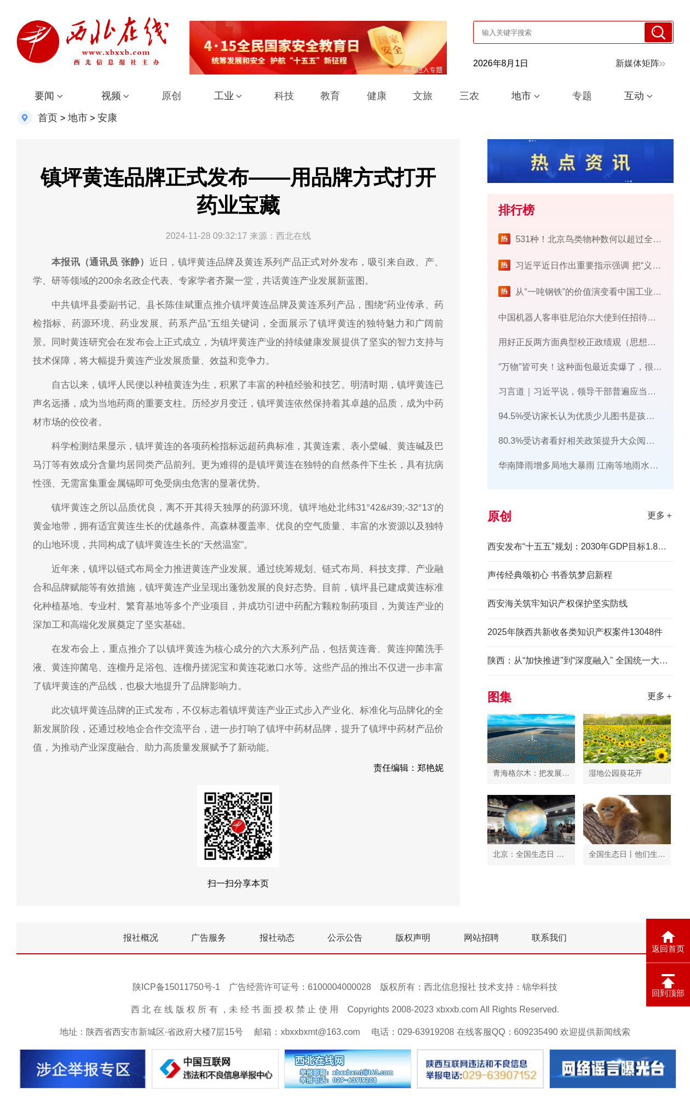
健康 (377, 95)
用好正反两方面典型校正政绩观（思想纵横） (586, 342)
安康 (107, 117)
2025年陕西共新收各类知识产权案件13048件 (575, 632)
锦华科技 (539, 987)
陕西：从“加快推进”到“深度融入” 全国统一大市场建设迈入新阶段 (580, 660)
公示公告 (345, 937)
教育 (330, 95)
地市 (521, 95)
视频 (111, 95)
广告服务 (208, 937)
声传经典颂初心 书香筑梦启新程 (549, 575)
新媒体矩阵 (640, 63)
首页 (48, 117)
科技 (284, 95)
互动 (634, 95)
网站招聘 (481, 937)
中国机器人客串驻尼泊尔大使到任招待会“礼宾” (589, 317)
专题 (582, 95)
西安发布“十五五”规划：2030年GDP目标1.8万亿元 (580, 546)
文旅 (423, 95)
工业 (224, 95)
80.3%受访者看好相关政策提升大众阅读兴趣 (585, 440)
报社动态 (277, 937)
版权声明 (412, 937)
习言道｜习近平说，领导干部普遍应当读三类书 (590, 391)
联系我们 (549, 937)
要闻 (44, 95)
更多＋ (660, 515)
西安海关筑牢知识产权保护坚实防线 (557, 603)
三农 (469, 95)
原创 (171, 95)
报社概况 (140, 937)
